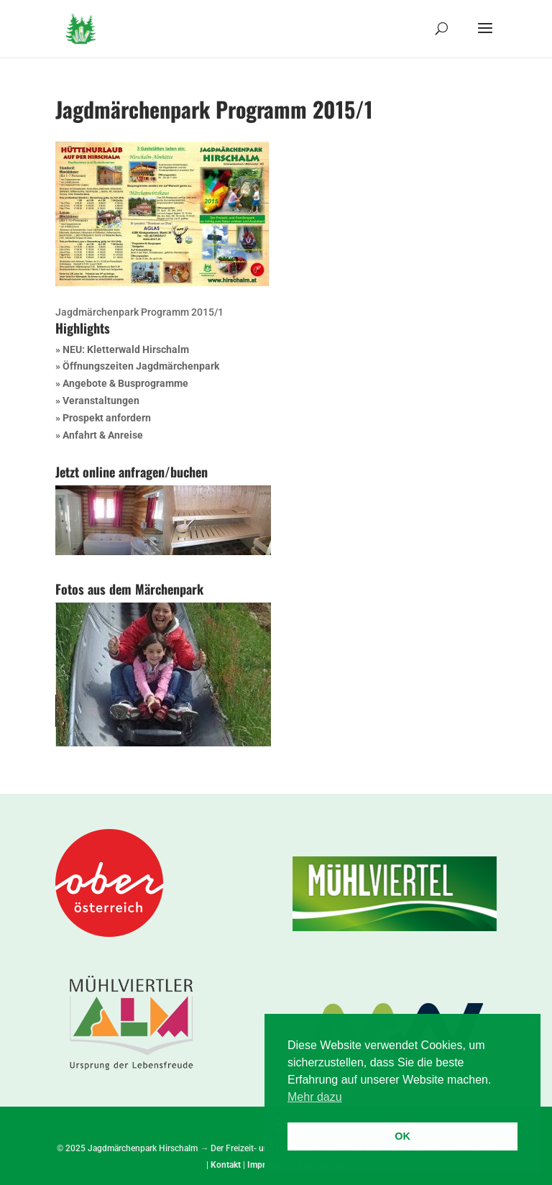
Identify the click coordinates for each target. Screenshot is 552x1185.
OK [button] (402, 1136)
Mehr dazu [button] (315, 1097)
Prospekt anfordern (107, 418)
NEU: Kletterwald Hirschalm (126, 349)
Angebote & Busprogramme (125, 383)
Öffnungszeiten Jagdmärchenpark (141, 366)
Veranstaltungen (101, 400)
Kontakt (226, 1165)
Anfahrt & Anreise (103, 435)
